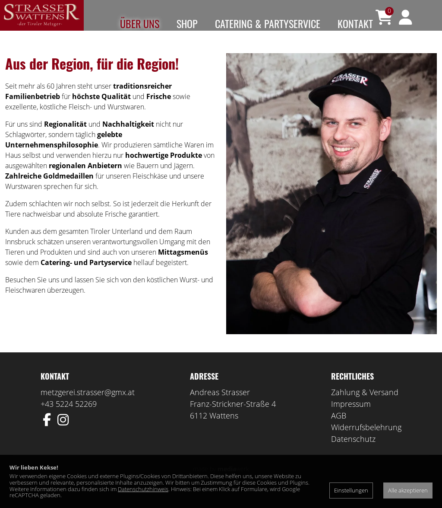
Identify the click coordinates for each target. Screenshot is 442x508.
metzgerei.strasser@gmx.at (88, 405)
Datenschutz (353, 452)
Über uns (139, 23)
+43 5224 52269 (69, 417)
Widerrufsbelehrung (366, 440)
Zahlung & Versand (364, 405)
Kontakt (355, 23)
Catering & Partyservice (267, 23)
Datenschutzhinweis (143, 489)
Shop (187, 23)
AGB (338, 428)
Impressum (351, 417)
